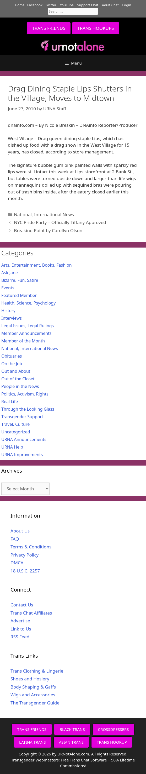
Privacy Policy (24, 555)
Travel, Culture (15, 424)
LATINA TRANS (32, 742)
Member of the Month (23, 341)
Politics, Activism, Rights (24, 394)
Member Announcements (26, 333)
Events (7, 288)
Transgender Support (22, 417)
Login (126, 5)
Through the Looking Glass (27, 409)
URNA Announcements (23, 439)
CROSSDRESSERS (113, 729)
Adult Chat (110, 5)
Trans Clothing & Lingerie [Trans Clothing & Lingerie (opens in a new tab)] (36, 671)
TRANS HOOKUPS (95, 28)
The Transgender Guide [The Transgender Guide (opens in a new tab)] (35, 703)
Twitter (50, 5)
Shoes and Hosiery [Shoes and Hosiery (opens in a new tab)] (29, 679)
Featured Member (19, 295)
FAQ (14, 539)
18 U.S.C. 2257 (25, 571)
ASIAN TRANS (71, 742)
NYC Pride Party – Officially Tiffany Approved (60, 222)
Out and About (15, 371)
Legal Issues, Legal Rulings (27, 326)
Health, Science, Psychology (28, 303)
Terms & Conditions (30, 547)
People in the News (20, 386)
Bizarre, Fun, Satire (19, 280)
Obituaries (11, 356)
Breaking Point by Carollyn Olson (48, 230)
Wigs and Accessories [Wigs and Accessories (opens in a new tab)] (32, 695)
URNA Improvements (22, 454)
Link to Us (20, 629)
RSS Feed (19, 637)
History (8, 310)
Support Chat (87, 5)
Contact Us (21, 605)
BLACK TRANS (72, 729)
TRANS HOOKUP (112, 742)
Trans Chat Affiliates (31, 613)
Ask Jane (9, 273)
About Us (20, 531)
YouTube (67, 5)
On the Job (11, 363)
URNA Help (12, 447)
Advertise (20, 621)
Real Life (9, 401)
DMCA (16, 563)
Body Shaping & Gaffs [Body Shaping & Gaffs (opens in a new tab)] (33, 687)
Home (20, 5)
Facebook (34, 5)
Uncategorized (15, 432)
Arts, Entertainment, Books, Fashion (36, 265)
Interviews (11, 318)
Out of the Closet (18, 379)
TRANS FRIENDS (48, 28)
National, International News (44, 214)
